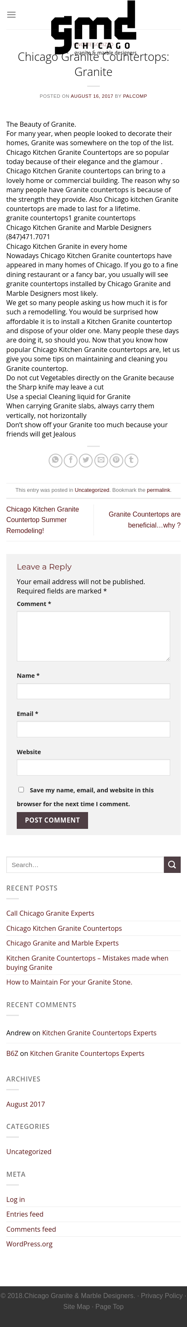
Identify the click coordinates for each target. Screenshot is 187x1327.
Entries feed (25, 1214)
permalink (158, 490)
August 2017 (25, 1104)
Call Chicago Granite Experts (50, 913)
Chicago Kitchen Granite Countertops (64, 928)
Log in (15, 1199)
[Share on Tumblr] (131, 461)
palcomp (135, 96)
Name (28, 675)
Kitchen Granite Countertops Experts (99, 1032)
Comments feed (31, 1229)
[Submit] (172, 865)
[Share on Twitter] (86, 461)
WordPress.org (29, 1244)
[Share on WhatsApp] (55, 461)
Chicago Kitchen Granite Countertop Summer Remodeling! (42, 520)
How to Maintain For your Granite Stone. (69, 982)
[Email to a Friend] (101, 461)
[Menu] (11, 14)
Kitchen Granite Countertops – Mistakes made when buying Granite (87, 962)
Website (29, 752)
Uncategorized (92, 490)
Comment (34, 604)
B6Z (12, 1053)
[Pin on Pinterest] (116, 461)
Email (27, 714)
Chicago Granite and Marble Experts (62, 943)
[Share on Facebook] (71, 461)
